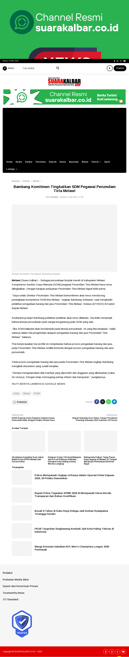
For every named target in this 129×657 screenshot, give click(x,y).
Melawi (26, 393)
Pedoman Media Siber (16, 579)
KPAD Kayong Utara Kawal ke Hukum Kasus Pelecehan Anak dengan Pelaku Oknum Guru (33, 419)
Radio (19, 162)
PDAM (37, 393)
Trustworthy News (13, 592)
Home (9, 162)
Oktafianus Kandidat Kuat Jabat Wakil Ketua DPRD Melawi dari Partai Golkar (28, 459)
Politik (95, 162)
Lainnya (10, 169)
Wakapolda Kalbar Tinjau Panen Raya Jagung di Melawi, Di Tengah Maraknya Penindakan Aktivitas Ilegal (100, 460)
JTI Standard (10, 599)
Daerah (52, 162)
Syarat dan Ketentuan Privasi (20, 586)
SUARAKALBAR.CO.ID (24, 651)
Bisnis (85, 162)
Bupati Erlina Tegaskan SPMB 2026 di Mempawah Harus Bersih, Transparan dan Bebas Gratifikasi (73, 494)
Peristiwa (41, 162)
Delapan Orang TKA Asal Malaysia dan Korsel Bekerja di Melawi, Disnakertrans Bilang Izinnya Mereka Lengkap (64, 460)
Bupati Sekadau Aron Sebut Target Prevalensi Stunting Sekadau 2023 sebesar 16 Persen (94, 419)
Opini (107, 162)
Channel (120, 68)
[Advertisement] (64, 133)
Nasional (73, 162)
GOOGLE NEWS (55, 383)
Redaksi (7, 572)
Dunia (63, 162)
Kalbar (28, 162)
